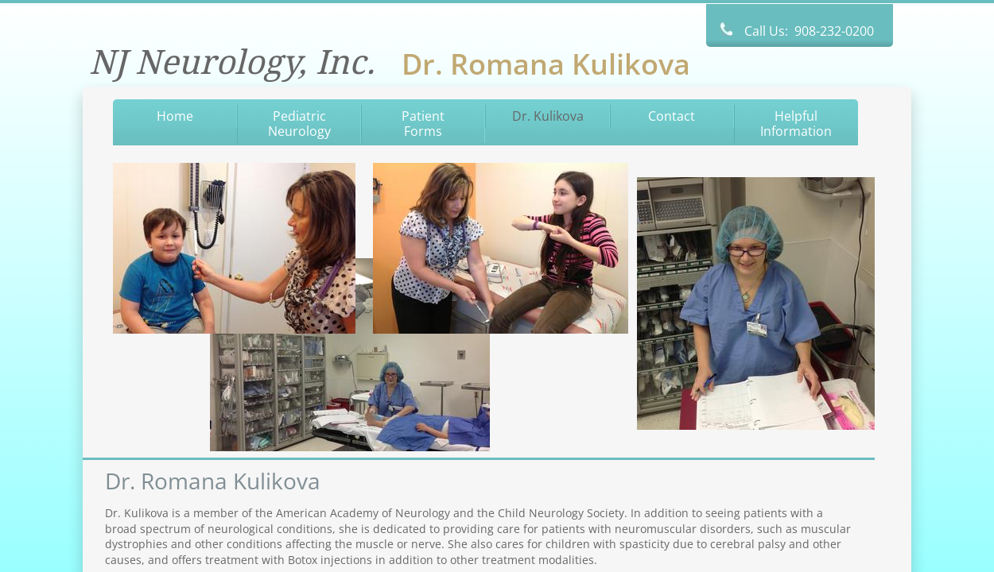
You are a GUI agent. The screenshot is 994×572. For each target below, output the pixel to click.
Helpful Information (796, 123)
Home (175, 116)
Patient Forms (423, 123)
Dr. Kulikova (548, 116)
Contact (671, 116)
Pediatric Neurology (299, 123)
